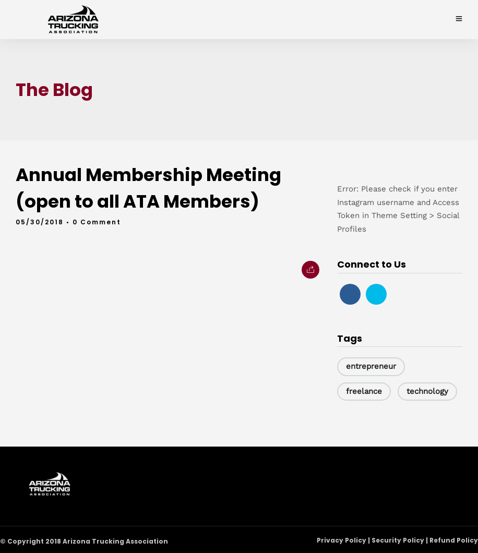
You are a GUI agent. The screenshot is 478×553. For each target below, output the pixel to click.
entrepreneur (371, 366)
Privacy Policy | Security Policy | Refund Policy (397, 539)
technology (427, 391)
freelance (364, 391)
